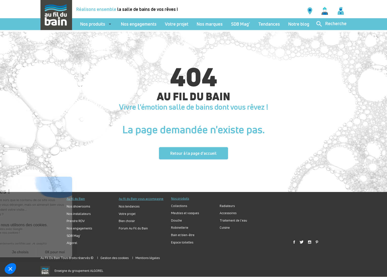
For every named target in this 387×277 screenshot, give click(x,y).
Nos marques (210, 24)
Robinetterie (179, 227)
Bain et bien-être (182, 235)
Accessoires (228, 213)
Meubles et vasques (185, 213)
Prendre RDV (76, 221)
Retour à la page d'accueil (193, 153)
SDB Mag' (240, 24)
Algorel (72, 242)
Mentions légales (147, 258)
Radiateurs (227, 206)
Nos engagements (138, 24)
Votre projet (176, 24)
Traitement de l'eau (233, 220)
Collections (179, 206)
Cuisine (225, 227)
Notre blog (298, 24)
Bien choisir (127, 221)
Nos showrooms (78, 206)
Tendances (269, 24)
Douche (176, 220)
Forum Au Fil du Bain (133, 228)
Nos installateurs (79, 213)
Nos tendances (129, 206)
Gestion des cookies (114, 258)
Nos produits (92, 24)
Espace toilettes (182, 242)
